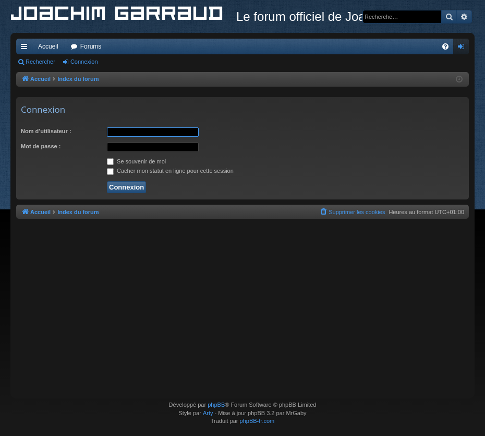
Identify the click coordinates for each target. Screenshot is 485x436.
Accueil (48, 46)
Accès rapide (26, 48)
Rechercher (40, 61)
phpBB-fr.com (257, 421)
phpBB (216, 405)
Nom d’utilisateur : (46, 131)
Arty (208, 413)
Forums (91, 46)
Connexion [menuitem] (463, 48)
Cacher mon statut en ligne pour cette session (170, 171)
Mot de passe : (40, 146)
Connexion (84, 61)
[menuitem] (445, 46)
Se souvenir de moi (136, 161)
